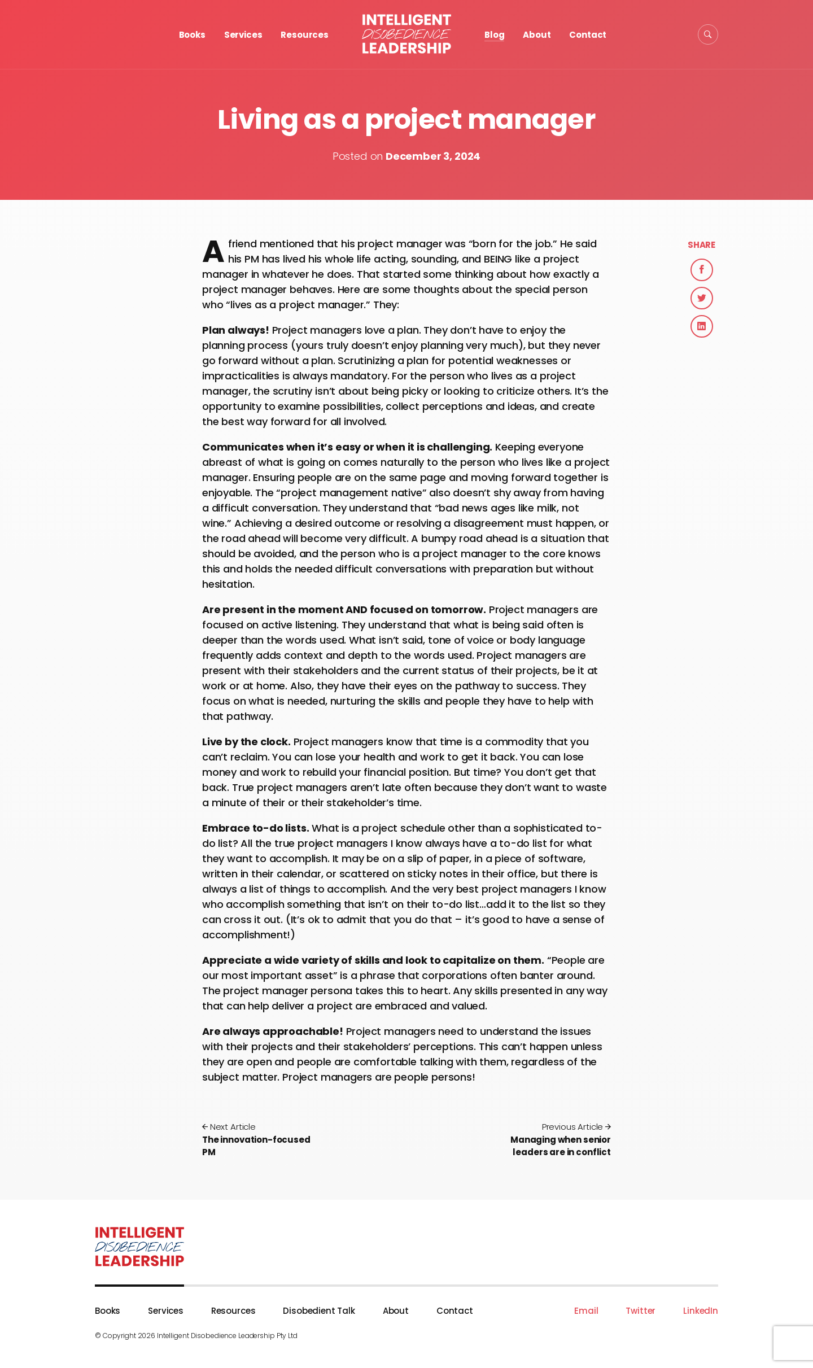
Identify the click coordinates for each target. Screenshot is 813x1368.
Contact (587, 35)
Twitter (640, 1311)
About (536, 35)
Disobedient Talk (319, 1311)
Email (586, 1311)
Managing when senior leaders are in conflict (549, 1139)
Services (243, 35)
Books (192, 35)
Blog (494, 35)
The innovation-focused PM (263, 1139)
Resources (305, 35)
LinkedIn (700, 1311)
